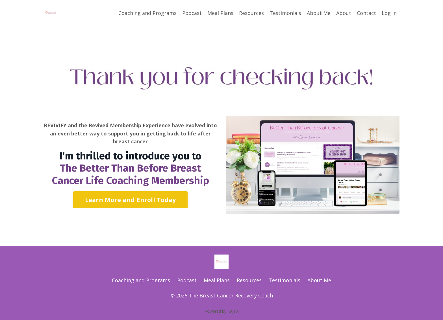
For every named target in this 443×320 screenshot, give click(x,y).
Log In (389, 13)
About (343, 13)
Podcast (192, 13)
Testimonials (285, 13)
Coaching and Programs (147, 13)
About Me (319, 13)
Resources (251, 13)
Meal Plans (220, 13)
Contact (366, 13)
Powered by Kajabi (222, 311)
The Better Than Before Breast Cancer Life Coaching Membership (130, 174)
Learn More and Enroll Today (130, 200)
